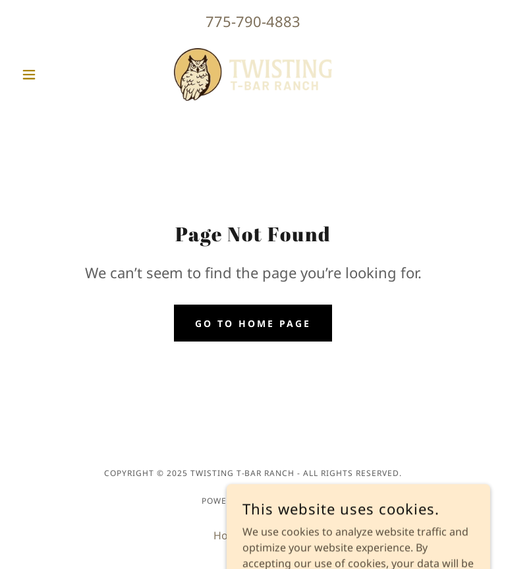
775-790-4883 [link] (253, 21)
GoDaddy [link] (282, 500)
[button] (51, 74)
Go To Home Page (253, 323)
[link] (253, 74)
